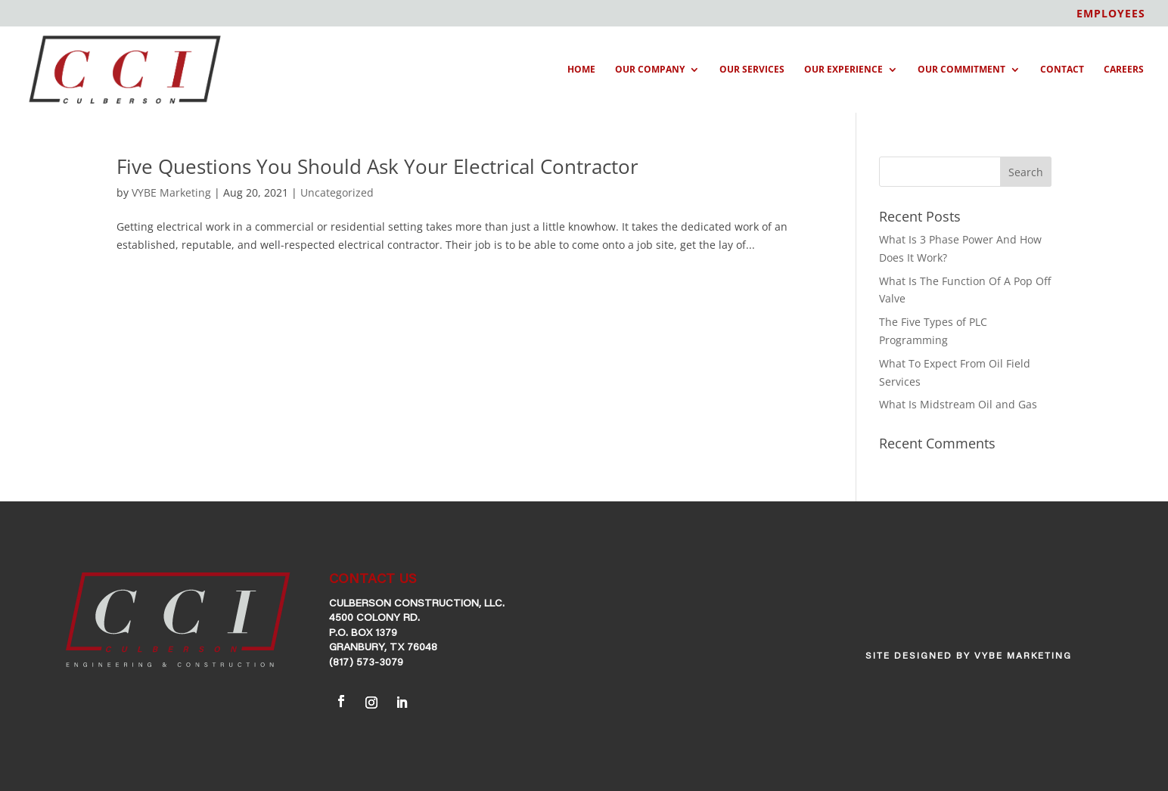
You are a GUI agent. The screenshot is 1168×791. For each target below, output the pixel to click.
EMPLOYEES (1110, 14)
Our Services (751, 70)
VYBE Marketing (171, 192)
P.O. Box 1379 (363, 633)
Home (581, 70)
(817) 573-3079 (366, 663)
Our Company (650, 70)
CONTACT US (372, 580)
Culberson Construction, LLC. (417, 604)
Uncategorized (337, 192)
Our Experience (843, 70)
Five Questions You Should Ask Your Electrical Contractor (377, 166)
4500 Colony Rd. (374, 618)
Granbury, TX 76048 (383, 648)
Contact (1062, 70)
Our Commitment (961, 70)
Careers (1124, 70)
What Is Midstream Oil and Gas (958, 404)
